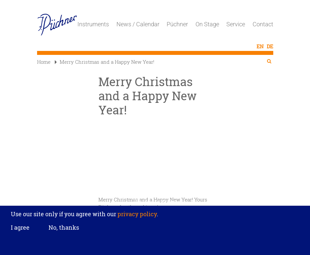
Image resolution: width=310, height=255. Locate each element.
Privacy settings (155, 201)
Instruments (93, 24)
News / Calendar (137, 24)
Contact (263, 24)
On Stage (207, 24)
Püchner (177, 24)
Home (44, 61)
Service (235, 24)
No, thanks (64, 227)
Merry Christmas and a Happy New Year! (104, 61)
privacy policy (136, 214)
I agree (20, 227)
